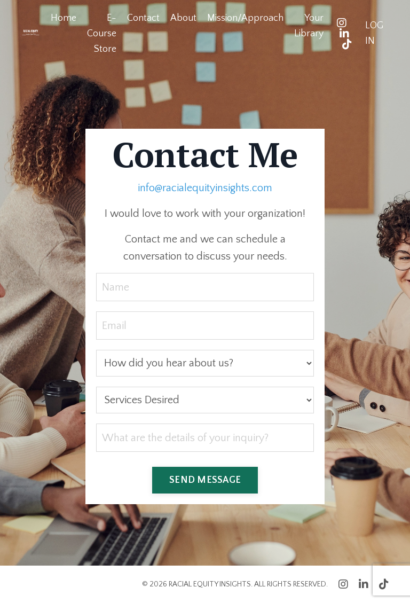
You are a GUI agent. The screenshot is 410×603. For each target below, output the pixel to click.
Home (63, 18)
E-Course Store (101, 33)
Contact (143, 18)
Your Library (309, 26)
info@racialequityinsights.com (205, 188)
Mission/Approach (245, 18)
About (183, 18)
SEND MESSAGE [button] (205, 480)
